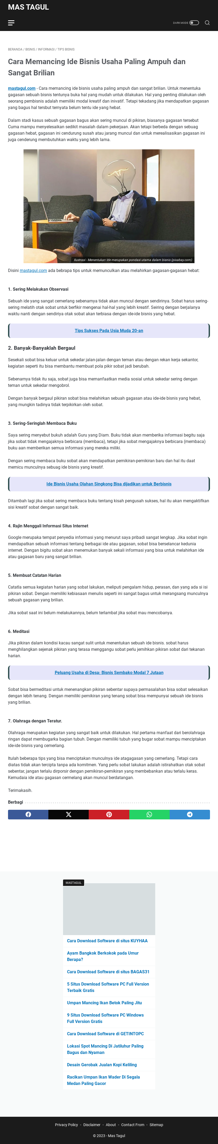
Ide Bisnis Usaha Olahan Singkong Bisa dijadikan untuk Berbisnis (109, 484)
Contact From (132, 1125)
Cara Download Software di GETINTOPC (105, 1033)
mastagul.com (22, 88)
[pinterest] (109, 814)
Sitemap (156, 1125)
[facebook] (28, 814)
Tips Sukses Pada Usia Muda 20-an (109, 330)
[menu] (14, 22)
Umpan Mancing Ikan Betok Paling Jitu (104, 1002)
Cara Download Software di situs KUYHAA (107, 940)
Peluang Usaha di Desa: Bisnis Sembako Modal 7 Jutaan (109, 672)
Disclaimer (91, 1125)
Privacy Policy (66, 1125)
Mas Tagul (28, 7)
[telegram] (190, 814)
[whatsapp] (149, 814)
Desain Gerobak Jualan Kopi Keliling (102, 1064)
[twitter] (68, 814)
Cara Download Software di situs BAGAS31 (108, 971)
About (111, 1125)
